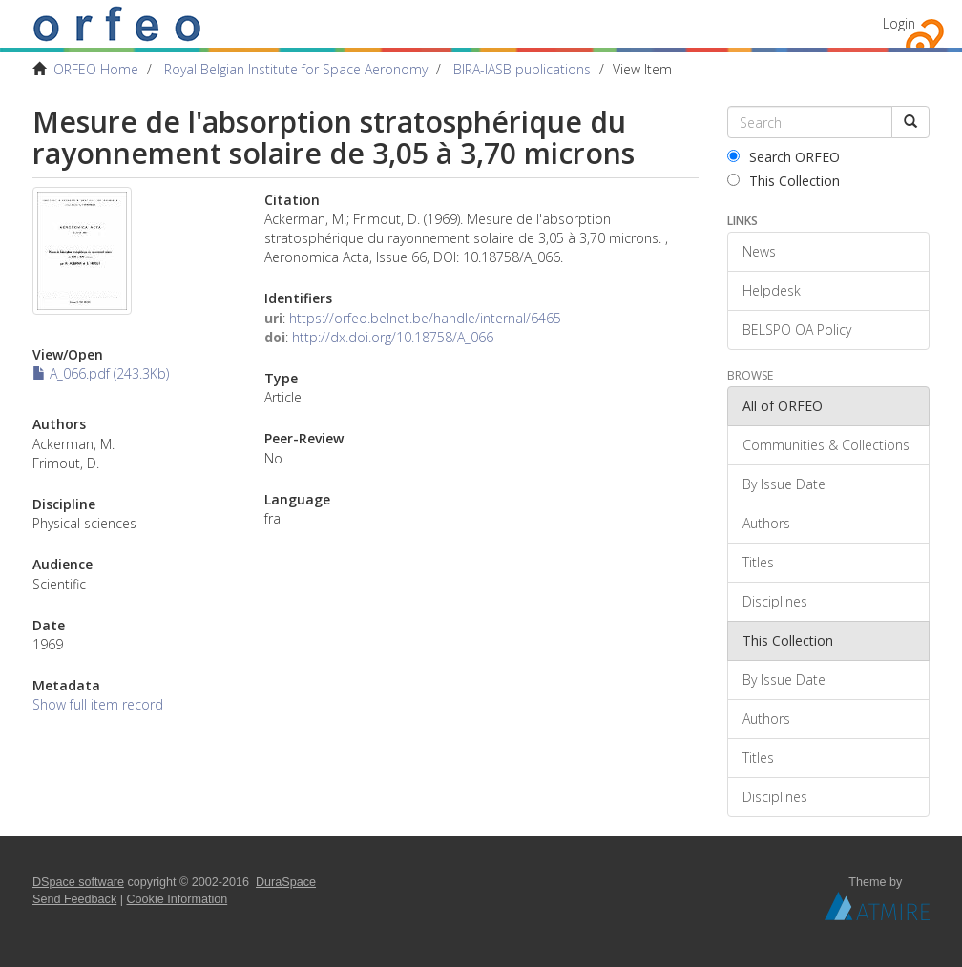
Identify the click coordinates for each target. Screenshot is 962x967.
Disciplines (774, 601)
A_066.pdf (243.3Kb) (100, 373)
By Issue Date (784, 484)
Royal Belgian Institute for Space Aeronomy (296, 69)
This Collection (783, 181)
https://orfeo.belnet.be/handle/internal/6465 (425, 318)
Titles (758, 562)
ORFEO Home (95, 69)
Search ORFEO (783, 157)
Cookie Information (177, 899)
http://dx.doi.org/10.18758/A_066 (392, 337)
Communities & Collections (826, 445)
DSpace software (78, 882)
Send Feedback (74, 899)
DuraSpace (286, 882)
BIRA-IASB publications (522, 69)
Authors (766, 523)
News (759, 251)
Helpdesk (771, 290)
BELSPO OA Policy (796, 329)
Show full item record (97, 704)
